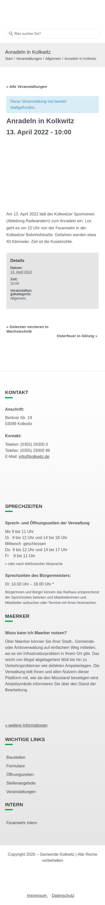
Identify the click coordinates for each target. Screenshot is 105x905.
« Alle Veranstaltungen (26, 86)
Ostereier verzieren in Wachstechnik (27, 329)
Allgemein (53, 59)
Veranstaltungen (29, 59)
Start (9, 59)
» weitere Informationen (26, 725)
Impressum (37, 895)
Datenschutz (63, 895)
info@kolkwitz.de (34, 456)
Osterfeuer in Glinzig (77, 336)
